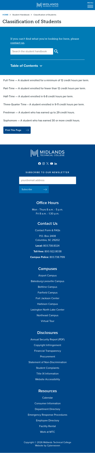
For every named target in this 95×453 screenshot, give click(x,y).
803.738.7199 (57, 257)
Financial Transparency (47, 351)
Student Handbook (20, 15)
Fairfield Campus (47, 292)
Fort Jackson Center (47, 298)
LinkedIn (55, 163)
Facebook (39, 163)
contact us (17, 42)
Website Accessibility (47, 379)
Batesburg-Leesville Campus (47, 281)
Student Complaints (47, 368)
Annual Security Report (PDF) (47, 339)
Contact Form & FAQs (47, 230)
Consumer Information (48, 403)
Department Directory (47, 409)
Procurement (47, 356)
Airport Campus (47, 275)
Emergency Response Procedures (47, 415)
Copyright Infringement (47, 345)
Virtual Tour (47, 321)
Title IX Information (47, 373)
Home (5, 15)
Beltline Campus (47, 287)
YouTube (51, 163)
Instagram (43, 163)
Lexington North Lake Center (47, 309)
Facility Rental (47, 426)
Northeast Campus (47, 315)
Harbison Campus (47, 304)
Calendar (47, 397)
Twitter (47, 163)
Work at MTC (47, 432)
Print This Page (13, 130)
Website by (47, 445)
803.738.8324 (51, 245)
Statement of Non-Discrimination (47, 362)
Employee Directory (47, 420)
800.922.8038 (53, 251)
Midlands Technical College (47, 5)
